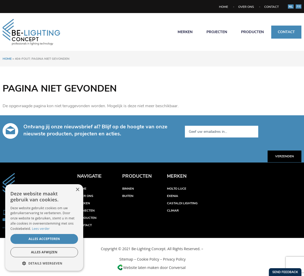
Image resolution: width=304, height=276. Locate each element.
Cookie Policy (148, 259)
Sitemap (125, 259)
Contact (271, 7)
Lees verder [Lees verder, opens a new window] (41, 228)
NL (291, 6)
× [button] (77, 190)
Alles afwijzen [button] (44, 252)
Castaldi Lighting (182, 203)
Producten (252, 31)
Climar (173, 210)
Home (223, 7)
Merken (185, 31)
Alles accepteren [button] (44, 239)
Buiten (127, 196)
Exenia (172, 196)
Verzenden (284, 156)
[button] (44, 263)
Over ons (246, 7)
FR (299, 6)
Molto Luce (176, 189)
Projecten (216, 31)
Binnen (128, 189)
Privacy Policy (174, 259)
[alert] (44, 227)
